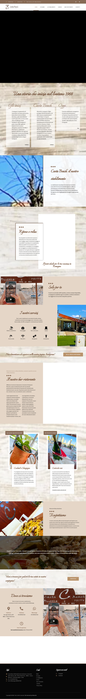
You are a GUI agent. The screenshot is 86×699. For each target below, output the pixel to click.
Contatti (78, 7)
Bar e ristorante (68, 7)
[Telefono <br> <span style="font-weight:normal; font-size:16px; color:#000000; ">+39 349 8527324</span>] (21, 608)
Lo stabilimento (51, 7)
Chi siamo (42, 7)
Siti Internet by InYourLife (31, 695)
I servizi (60, 7)
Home (36, 7)
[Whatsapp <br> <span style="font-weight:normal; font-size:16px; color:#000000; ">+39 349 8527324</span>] (34, 608)
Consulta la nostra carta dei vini (59, 490)
